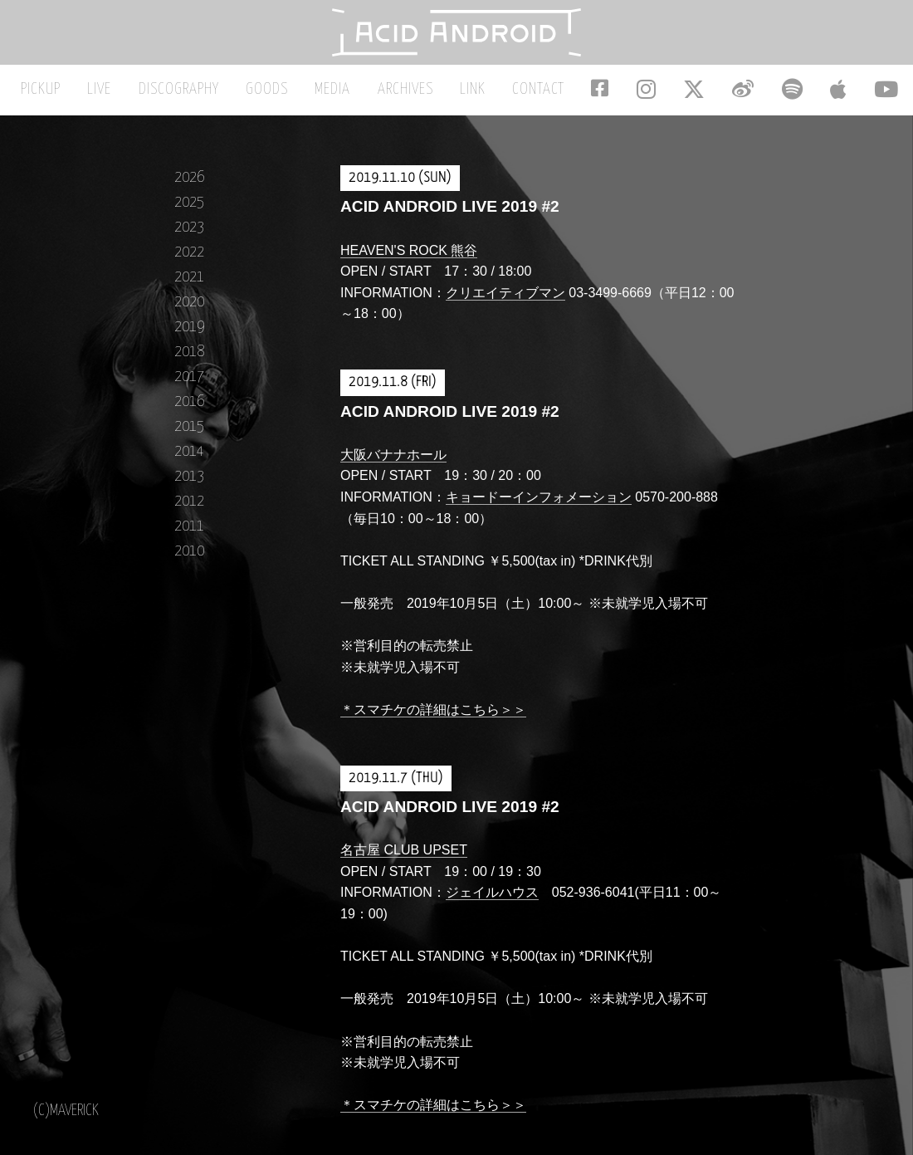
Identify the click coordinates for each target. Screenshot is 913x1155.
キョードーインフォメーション (539, 505)
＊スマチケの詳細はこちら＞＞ (433, 718)
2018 (189, 360)
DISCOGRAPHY (208, 98)
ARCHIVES (414, 98)
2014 (189, 459)
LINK (475, 98)
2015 (189, 435)
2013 (189, 484)
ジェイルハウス (492, 901)
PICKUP (85, 98)
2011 (189, 534)
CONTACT (534, 98)
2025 (189, 210)
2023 (189, 235)
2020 (189, 310)
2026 (189, 185)
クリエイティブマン (505, 301)
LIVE (136, 98)
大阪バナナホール (393, 463)
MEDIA (349, 98)
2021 (189, 285)
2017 (189, 385)
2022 (189, 260)
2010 (189, 559)
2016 (189, 410)
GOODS (290, 98)
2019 (189, 335)
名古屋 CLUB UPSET (403, 859)
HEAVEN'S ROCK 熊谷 (408, 259)
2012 (189, 509)
